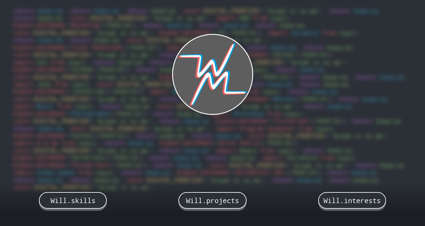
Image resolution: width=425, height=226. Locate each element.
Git (42, 62)
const (191, 11)
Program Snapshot (267, 128)
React (248, 150)
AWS (245, 18)
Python (82, 135)
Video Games (56, 172)
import (226, 18)
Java (44, 84)
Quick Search (239, 143)
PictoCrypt (291, 121)
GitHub (82, 69)
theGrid (51, 11)
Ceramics (305, 33)
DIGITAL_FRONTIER (231, 11)
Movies (284, 99)
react (280, 18)
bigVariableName (39, 25)
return (23, 11)
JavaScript (89, 91)
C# (221, 32)
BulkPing (85, 25)
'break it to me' (294, 11)
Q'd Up (47, 143)
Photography (91, 113)
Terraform (301, 157)
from (260, 18)
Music (45, 106)
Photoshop (248, 113)
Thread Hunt (91, 165)
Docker (284, 54)
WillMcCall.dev (260, 172)
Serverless (89, 157)
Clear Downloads (97, 47)
